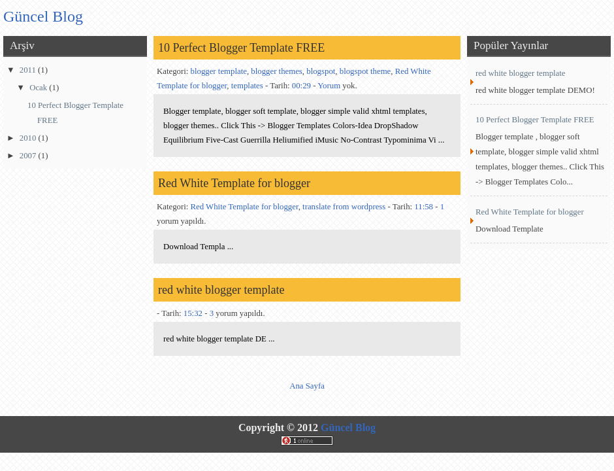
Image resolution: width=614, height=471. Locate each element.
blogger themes (276, 71)
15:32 (193, 313)
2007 (29, 155)
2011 (29, 70)
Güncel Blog (348, 427)
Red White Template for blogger (234, 183)
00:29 (301, 85)
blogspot (320, 71)
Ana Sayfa (307, 386)
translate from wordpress (343, 206)
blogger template (219, 71)
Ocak (39, 87)
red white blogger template (221, 289)
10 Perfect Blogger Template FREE (241, 47)
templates (247, 85)
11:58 (423, 206)
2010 (29, 138)
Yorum (328, 85)
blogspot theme (365, 71)
